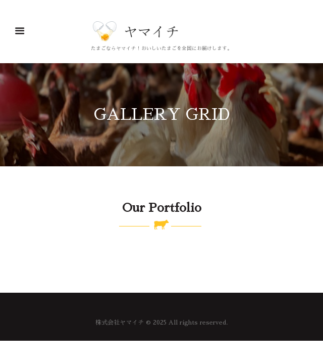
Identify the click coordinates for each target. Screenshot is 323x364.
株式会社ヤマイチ (119, 323)
